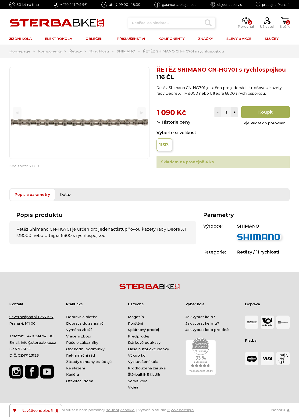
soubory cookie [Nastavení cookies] (120, 410)
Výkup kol (137, 355)
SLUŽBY (272, 38)
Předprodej (138, 336)
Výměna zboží (79, 329)
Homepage (19, 51)
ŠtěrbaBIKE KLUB (144, 374)
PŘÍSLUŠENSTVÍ (131, 38)
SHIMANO (126, 51)
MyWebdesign (180, 410)
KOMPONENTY (171, 38)
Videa (133, 387)
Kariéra (72, 374)
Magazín (136, 317)
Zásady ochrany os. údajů (89, 361)
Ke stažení (75, 368)
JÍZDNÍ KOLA (20, 38)
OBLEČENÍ (94, 38)
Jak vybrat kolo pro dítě (207, 329)
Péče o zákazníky (82, 342)
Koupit (265, 112)
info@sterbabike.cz (38, 342)
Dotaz (65, 194)
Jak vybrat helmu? (202, 323)
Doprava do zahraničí (85, 323)
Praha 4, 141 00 (22, 323)
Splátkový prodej (143, 329)
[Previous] (17, 113)
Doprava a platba (81, 317)
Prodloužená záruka (147, 368)
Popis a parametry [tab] (32, 194)
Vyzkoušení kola (143, 361)
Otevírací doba (79, 381)
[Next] (141, 113)
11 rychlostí (99, 51)
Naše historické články (148, 349)
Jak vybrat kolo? (200, 317)
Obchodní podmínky (85, 349)
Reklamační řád (80, 355)
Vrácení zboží (78, 336)
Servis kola (137, 381)
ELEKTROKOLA (58, 38)
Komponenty (50, 51)
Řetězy (75, 51)
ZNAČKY (205, 38)
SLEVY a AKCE (238, 38)
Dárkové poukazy (144, 342)
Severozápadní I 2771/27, (31, 317)
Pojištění (135, 323)
